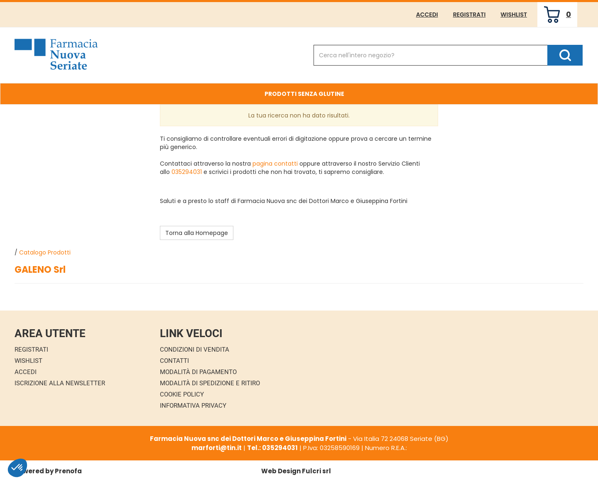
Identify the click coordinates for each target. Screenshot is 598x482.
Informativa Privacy (193, 405)
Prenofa (68, 471)
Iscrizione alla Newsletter (60, 383)
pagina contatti (275, 163)
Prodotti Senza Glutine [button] (304, 94)
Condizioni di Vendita (194, 349)
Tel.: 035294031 (272, 447)
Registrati (469, 14)
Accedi (427, 14)
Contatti (174, 361)
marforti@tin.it (216, 447)
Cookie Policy (182, 394)
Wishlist (513, 14)
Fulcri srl (316, 471)
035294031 (187, 172)
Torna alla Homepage (196, 233)
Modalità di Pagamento (198, 372)
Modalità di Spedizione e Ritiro (210, 383)
